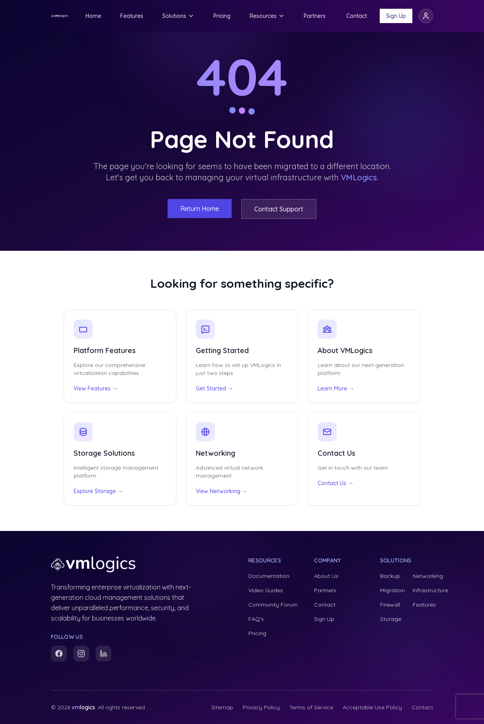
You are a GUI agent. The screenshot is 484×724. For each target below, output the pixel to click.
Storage (390, 619)
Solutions (178, 16)
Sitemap (222, 707)
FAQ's (256, 619)
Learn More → (336, 388)
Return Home (199, 209)
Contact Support (278, 209)
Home (93, 16)
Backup (390, 576)
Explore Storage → (98, 491)
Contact (356, 16)
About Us (326, 576)
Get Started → (214, 388)
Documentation (268, 576)
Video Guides (265, 590)
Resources (267, 16)
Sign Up (396, 16)
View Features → (96, 388)
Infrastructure (430, 590)
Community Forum (273, 604)
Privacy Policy (261, 707)
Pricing (221, 16)
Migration (392, 590)
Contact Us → (335, 483)
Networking (428, 576)
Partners (315, 16)
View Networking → (222, 491)
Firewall (390, 604)
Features (131, 16)
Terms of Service (311, 707)
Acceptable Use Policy (372, 707)
